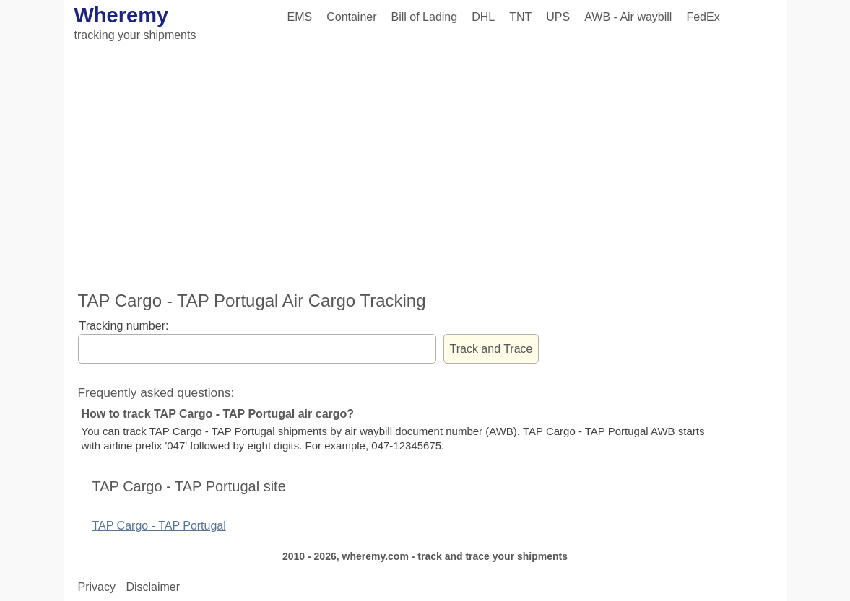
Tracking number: (124, 326)
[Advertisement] (425, 168)
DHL (483, 17)
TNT (520, 17)
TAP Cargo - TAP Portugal (159, 525)
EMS (300, 17)
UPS (558, 17)
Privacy (97, 587)
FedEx (702, 17)
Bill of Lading (424, 17)
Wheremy (121, 15)
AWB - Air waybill (628, 17)
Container (351, 17)
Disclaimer (153, 587)
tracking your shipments (135, 35)
